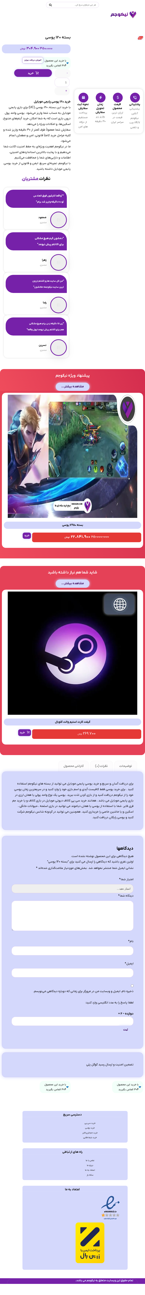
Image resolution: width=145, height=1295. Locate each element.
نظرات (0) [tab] (101, 780)
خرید (31, 74)
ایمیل (129, 988)
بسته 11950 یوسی (72, 535)
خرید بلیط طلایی (90, 1169)
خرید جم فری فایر (90, 1163)
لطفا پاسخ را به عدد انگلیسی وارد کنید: (109, 1028)
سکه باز (90, 1211)
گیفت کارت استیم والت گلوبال (73, 735)
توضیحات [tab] (125, 780)
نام (130, 965)
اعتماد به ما (90, 1205)
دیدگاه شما (125, 915)
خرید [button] (27, 545)
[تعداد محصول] (62, 84)
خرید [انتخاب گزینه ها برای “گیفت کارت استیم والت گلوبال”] (22, 746)
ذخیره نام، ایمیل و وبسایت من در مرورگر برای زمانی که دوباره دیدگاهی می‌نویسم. (83, 1016)
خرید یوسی (90, 1157)
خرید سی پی (90, 1151)
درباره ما (90, 1199)
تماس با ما (90, 1193)
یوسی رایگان (117, 834)
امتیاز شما (126, 898)
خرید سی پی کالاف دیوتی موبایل (66, 816)
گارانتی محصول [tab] (73, 780)
